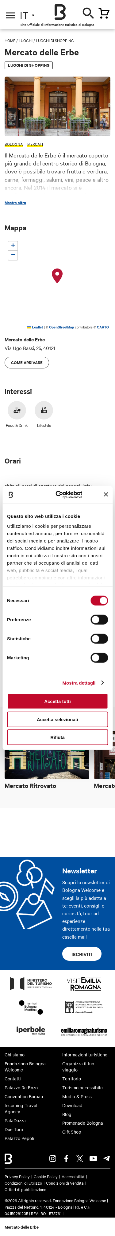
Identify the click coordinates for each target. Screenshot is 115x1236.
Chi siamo (15, 1054)
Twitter (79, 1158)
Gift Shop (71, 1132)
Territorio (71, 1078)
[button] (57, 276)
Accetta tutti (57, 701)
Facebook (66, 1158)
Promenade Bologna (82, 1123)
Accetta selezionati (57, 719)
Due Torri (14, 1129)
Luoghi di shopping (55, 40)
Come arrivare (27, 362)
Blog (66, 1114)
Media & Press (77, 1096)
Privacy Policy (17, 1176)
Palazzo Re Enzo (21, 1087)
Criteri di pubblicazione (25, 1189)
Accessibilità (73, 1176)
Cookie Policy (46, 1176)
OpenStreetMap (61, 327)
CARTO (103, 327)
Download (72, 1105)
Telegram (106, 1158)
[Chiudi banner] (106, 494)
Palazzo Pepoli (19, 1138)
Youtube (93, 1158)
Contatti (13, 1078)
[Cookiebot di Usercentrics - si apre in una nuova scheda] (60, 495)
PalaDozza (15, 1120)
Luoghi (26, 40)
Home (10, 40)
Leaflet (35, 327)
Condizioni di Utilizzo (23, 1183)
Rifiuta (57, 737)
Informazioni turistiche (84, 1054)
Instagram (52, 1158)
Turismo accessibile (82, 1087)
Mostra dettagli (78, 682)
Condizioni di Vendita (65, 1183)
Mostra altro (15, 203)
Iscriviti (81, 954)
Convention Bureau (24, 1096)
